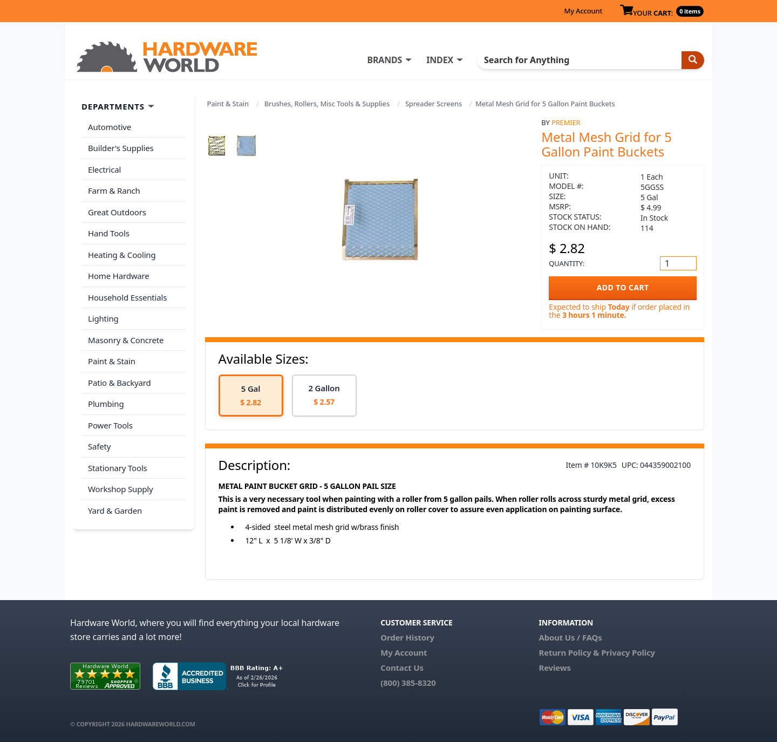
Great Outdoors (117, 212)
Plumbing (106, 403)
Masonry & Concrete (125, 340)
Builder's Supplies (121, 147)
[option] (251, 396)
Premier (566, 122)
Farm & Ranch (114, 190)
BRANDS (384, 60)
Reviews (554, 667)
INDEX (439, 60)
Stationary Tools (117, 467)
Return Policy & (569, 652)
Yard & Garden (115, 510)
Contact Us (402, 667)
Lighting (103, 318)
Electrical (104, 169)
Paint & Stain (228, 103)
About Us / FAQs (570, 637)
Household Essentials (127, 297)
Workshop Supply (120, 489)
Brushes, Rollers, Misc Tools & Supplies (327, 103)
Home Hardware (118, 275)
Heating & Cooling (122, 254)
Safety (99, 446)
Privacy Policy (628, 652)
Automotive (109, 126)
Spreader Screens (433, 103)
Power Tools (110, 425)
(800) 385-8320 (407, 682)
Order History (407, 637)
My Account (583, 11)
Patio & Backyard (119, 382)
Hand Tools (109, 233)
